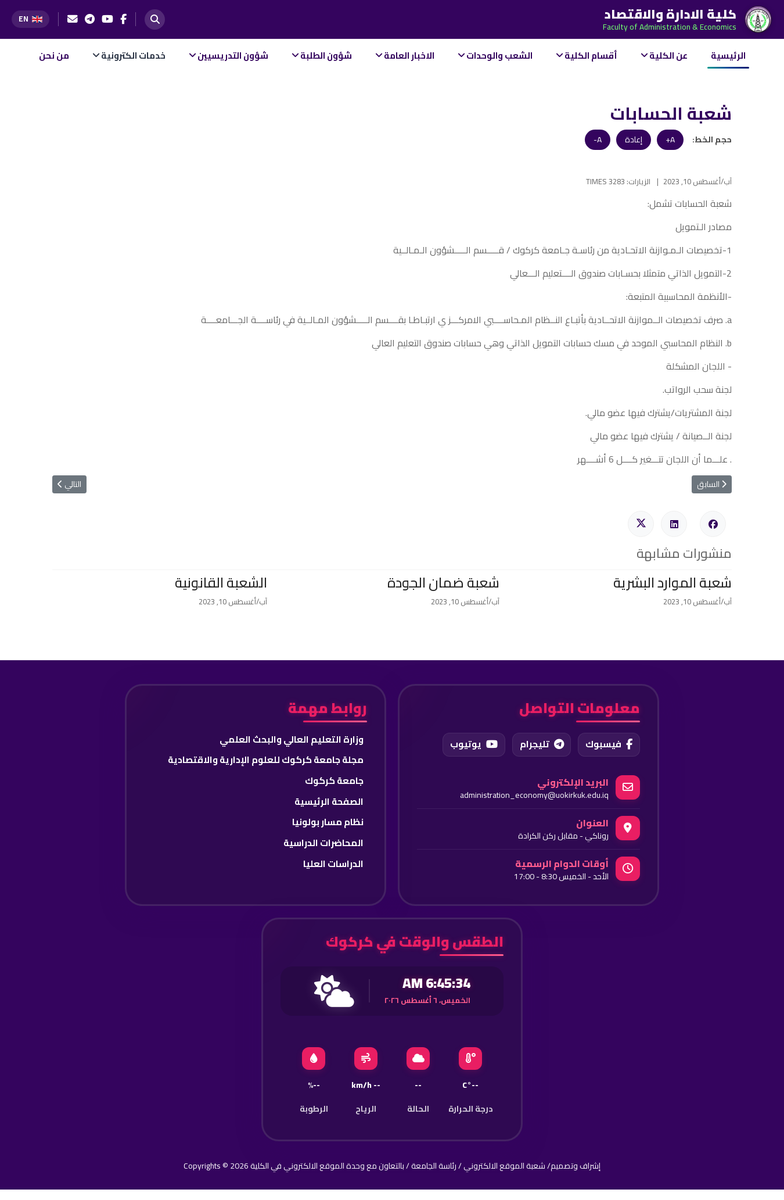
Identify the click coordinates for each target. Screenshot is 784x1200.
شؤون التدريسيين (232, 55)
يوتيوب (471, 745)
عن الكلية (668, 55)
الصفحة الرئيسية (328, 802)
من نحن (54, 55)
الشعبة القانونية (221, 582)
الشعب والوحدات (499, 55)
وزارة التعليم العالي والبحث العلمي (291, 740)
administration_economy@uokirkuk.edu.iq (534, 795)
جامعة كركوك (334, 782)
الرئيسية (728, 55)
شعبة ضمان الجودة (443, 582)
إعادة (633, 139)
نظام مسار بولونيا (327, 823)
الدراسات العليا (333, 865)
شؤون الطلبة (326, 55)
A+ (670, 139)
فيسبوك (608, 745)
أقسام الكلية (590, 55)
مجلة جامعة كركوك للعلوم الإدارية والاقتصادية (264, 761)
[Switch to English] (30, 18)
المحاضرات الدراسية (323, 844)
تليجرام (540, 745)
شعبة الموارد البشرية (672, 582)
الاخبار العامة (409, 55)
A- (598, 139)
